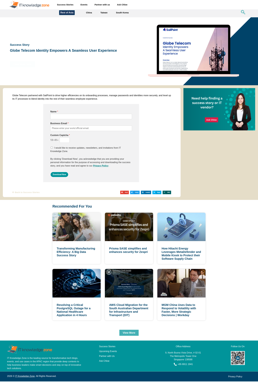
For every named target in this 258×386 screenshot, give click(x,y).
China (89, 14)
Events (84, 4)
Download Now (59, 176)
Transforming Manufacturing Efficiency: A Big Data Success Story (76, 253)
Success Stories (65, 4)
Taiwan (104, 14)
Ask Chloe (122, 4)
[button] (124, 193)
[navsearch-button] (242, 14)
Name (54, 113)
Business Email (59, 125)
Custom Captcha (60, 136)
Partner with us (102, 4)
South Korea (122, 14)
